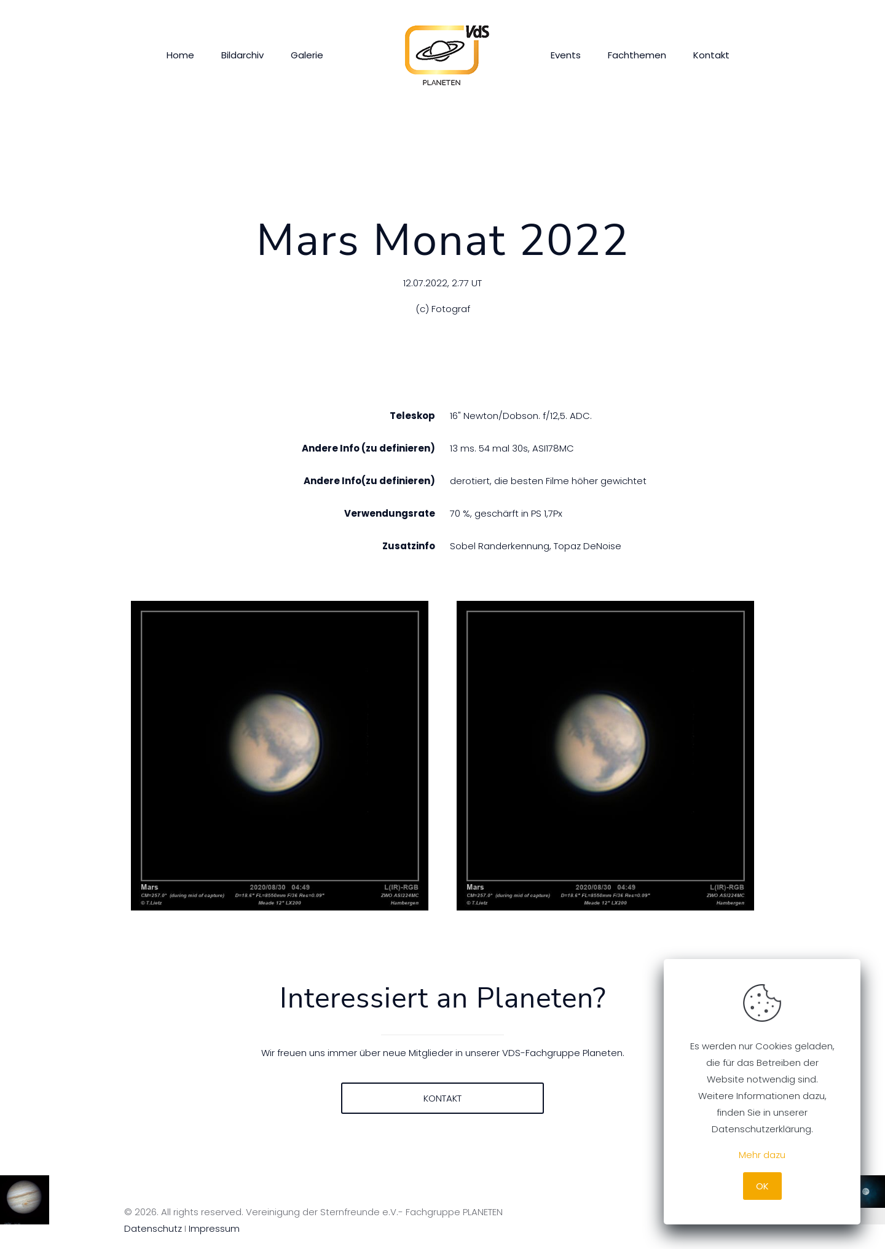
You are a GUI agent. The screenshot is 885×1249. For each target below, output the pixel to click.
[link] (280, 755)
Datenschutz (153, 1228)
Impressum (214, 1228)
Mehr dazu (762, 1154)
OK (762, 1186)
